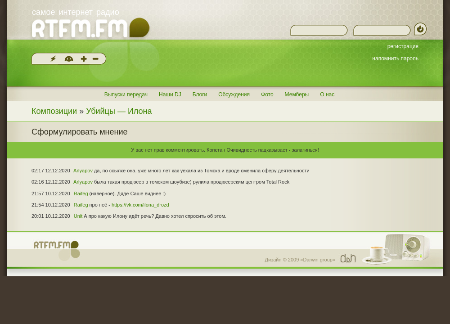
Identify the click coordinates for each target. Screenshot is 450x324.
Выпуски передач (126, 94)
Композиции (54, 111)
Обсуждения (234, 94)
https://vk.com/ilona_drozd (140, 204)
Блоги (200, 94)
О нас (327, 94)
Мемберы (297, 94)
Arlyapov (83, 170)
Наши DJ (170, 94)
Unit (78, 216)
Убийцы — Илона (119, 111)
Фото (267, 94)
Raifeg (81, 193)
